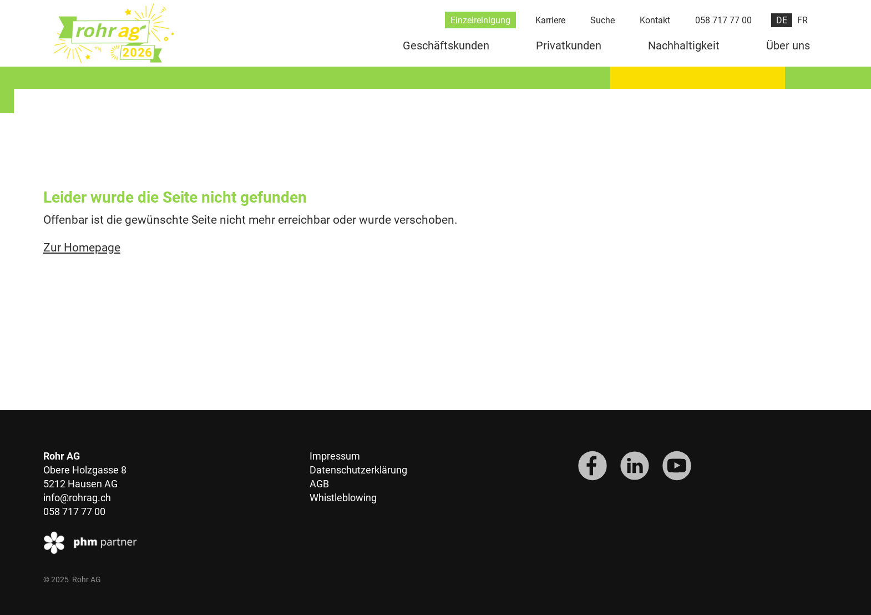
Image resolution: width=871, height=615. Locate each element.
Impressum (335, 456)
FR (802, 20)
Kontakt (655, 20)
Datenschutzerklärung (358, 470)
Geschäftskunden (446, 45)
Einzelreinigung (480, 20)
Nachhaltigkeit (684, 45)
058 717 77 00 (723, 20)
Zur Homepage (81, 247)
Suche (602, 20)
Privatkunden (568, 45)
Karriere (550, 20)
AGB (319, 484)
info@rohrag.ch (77, 497)
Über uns (788, 45)
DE (781, 20)
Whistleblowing (343, 497)
